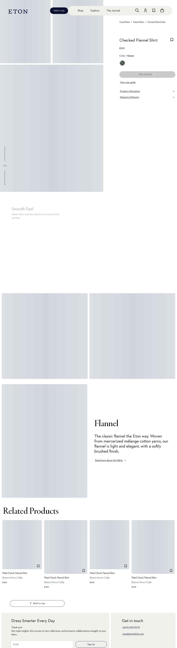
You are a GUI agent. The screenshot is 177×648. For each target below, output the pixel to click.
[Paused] (170, 285)
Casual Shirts (124, 22)
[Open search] (137, 10)
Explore (95, 10)
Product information (147, 91)
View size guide (128, 82)
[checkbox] (172, 41)
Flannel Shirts (138, 22)
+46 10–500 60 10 (131, 610)
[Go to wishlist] (154, 10)
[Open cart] (162, 10)
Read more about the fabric (110, 460)
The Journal (113, 10)
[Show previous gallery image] (5, 154)
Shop (80, 10)
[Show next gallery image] (5, 177)
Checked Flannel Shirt (156, 22)
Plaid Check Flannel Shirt (14, 573)
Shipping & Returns (147, 97)
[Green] (122, 63)
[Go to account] (145, 10)
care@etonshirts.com (133, 616)
